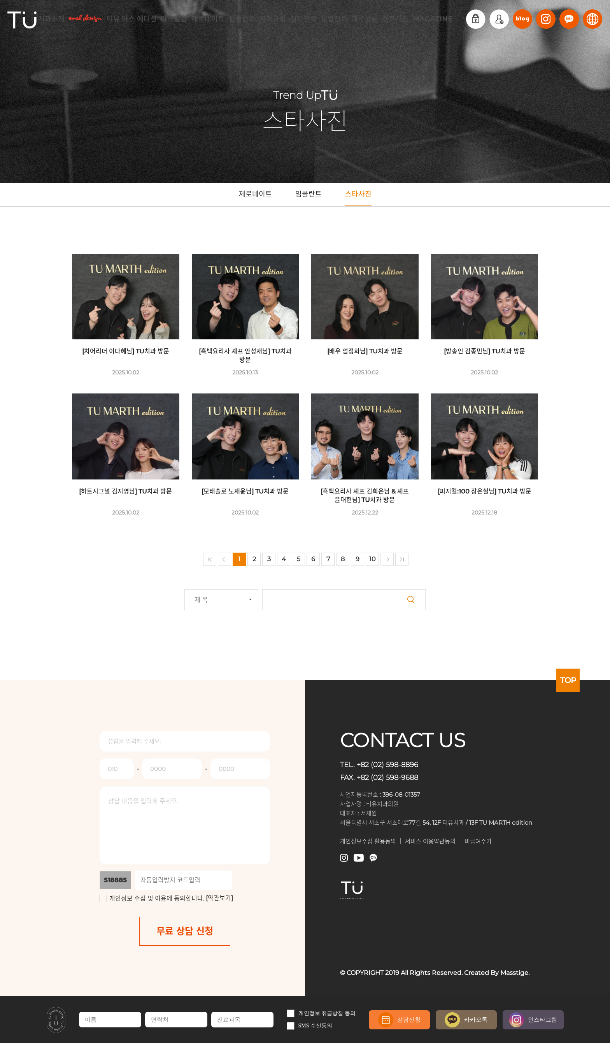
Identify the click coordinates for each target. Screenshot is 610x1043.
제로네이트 (207, 19)
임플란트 (242, 19)
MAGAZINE (432, 19)
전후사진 (395, 19)
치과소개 (51, 19)
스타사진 (358, 198)
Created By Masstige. (496, 972)
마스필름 (174, 19)
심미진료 (303, 19)
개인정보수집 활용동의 (368, 841)
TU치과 (22, 19)
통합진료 (334, 19)
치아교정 (272, 19)
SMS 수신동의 (310, 1026)
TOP (568, 680)
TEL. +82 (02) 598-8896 (383, 764)
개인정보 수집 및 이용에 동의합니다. (156, 898)
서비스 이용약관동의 (430, 841)
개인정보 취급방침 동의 (321, 1013)
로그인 (476, 19)
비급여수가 (478, 841)
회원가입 (499, 19)
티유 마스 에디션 (132, 19)
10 (372, 559)
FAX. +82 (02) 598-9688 (383, 777)
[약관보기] (219, 898)
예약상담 (364, 19)
